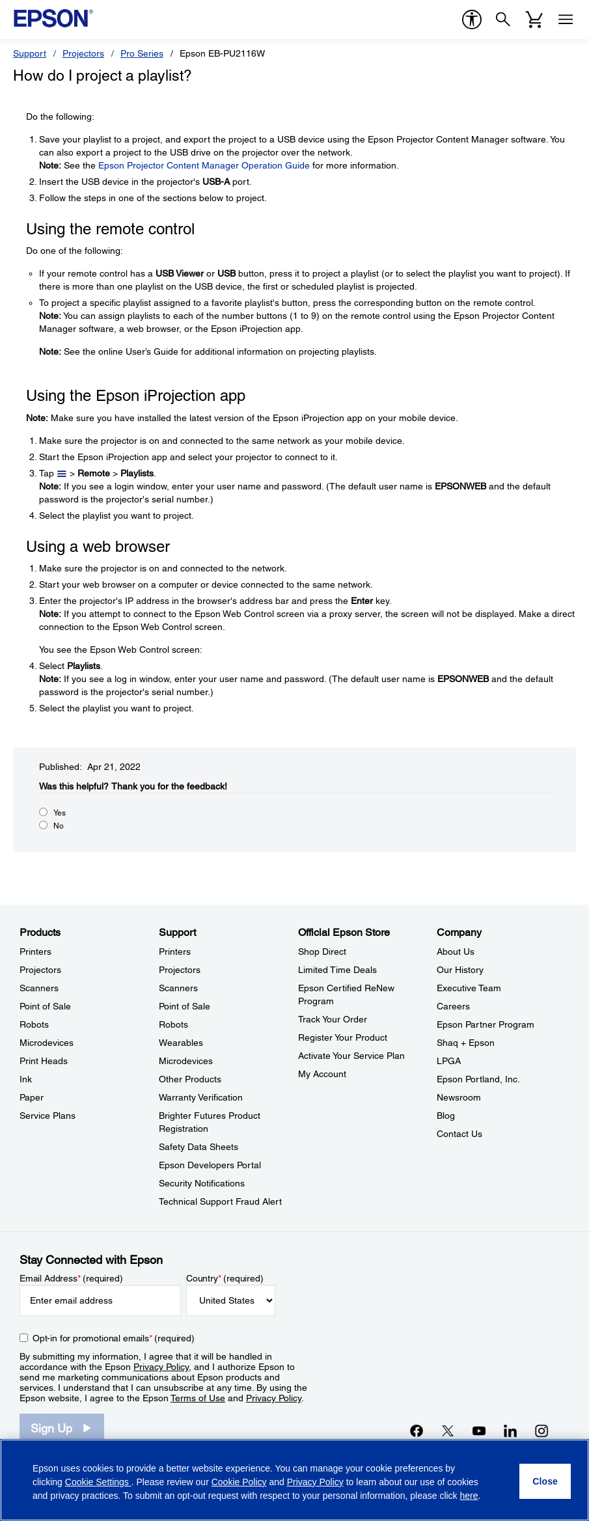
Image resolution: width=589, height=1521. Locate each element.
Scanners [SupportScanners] (178, 988)
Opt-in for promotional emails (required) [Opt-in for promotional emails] (114, 1338)
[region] (294, 1480)
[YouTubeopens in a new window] (479, 1430)
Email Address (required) (71, 1278)
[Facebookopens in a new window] (416, 1430)
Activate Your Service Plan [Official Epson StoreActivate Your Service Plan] (351, 1055)
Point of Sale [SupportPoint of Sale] (184, 1006)
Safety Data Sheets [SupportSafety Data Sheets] (198, 1147)
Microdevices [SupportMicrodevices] (186, 1061)
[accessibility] (471, 19)
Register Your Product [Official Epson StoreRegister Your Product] (342, 1037)
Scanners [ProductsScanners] (39, 988)
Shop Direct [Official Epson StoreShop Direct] (322, 951)
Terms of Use (198, 1398)
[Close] (545, 1481)
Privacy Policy (161, 1367)
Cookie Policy (239, 1482)
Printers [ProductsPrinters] (35, 951)
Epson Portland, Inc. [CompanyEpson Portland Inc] (478, 1079)
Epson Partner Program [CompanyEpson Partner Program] (485, 1024)
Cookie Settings (98, 1482)
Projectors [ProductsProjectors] (40, 970)
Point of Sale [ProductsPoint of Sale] (45, 1006)
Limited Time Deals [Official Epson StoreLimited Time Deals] (337, 970)
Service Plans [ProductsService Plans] (47, 1115)
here (469, 1495)
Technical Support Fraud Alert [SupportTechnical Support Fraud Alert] (220, 1201)
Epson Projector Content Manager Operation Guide (204, 165)
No (58, 825)
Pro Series (141, 53)
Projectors (83, 53)
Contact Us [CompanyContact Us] (459, 1134)
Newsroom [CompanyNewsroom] (459, 1097)
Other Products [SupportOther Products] (190, 1079)
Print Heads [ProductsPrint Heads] (44, 1061)
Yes (59, 812)
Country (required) (225, 1278)
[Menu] (565, 19)
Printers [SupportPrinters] (175, 951)
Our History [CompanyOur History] (460, 970)
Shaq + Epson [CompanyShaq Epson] (466, 1042)
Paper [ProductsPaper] (32, 1097)
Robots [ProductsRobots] (34, 1024)
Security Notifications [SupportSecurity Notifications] (202, 1183)
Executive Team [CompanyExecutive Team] (469, 988)
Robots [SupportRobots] (173, 1024)
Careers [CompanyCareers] (453, 1006)
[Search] (503, 19)
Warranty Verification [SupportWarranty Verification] (201, 1097)
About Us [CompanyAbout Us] (455, 951)
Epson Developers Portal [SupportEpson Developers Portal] (210, 1165)
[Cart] (534, 19)
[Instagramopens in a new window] (541, 1430)
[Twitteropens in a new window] (447, 1430)
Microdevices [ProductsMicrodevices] (47, 1042)
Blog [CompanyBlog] (446, 1115)
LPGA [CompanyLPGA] (449, 1061)
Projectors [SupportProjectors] (179, 970)
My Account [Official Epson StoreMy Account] (322, 1074)
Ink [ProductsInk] (26, 1079)
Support (29, 53)
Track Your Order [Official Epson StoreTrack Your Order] (332, 1019)
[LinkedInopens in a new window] (510, 1430)
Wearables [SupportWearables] (181, 1042)
